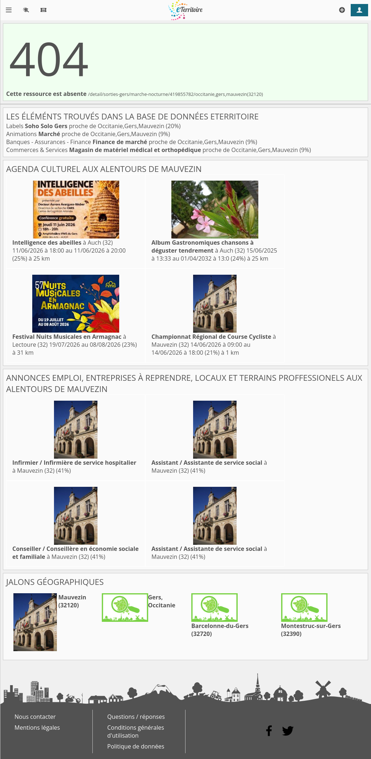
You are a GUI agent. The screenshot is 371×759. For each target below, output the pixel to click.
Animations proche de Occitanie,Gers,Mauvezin (82, 134)
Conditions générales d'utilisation (135, 731)
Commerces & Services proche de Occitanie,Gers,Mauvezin (152, 150)
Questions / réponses (136, 717)
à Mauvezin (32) (75, 553)
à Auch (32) (62, 242)
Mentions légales (37, 727)
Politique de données (135, 746)
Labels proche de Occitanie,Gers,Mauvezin (86, 126)
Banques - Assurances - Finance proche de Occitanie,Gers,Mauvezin (126, 142)
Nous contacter (35, 717)
